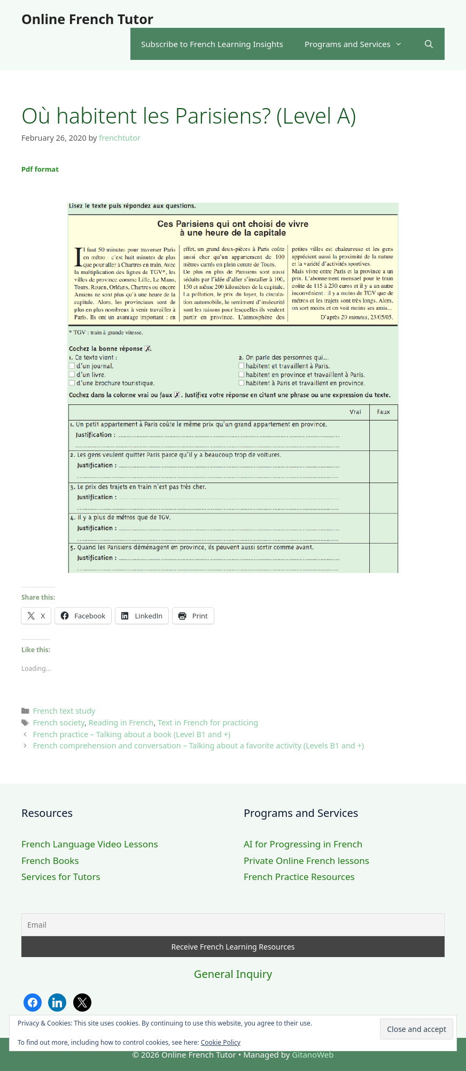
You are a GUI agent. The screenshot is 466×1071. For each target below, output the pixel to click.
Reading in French (121, 722)
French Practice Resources (299, 876)
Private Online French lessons (306, 860)
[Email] (233, 924)
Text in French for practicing (208, 722)
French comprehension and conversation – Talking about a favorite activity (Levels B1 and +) (198, 745)
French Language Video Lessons (89, 844)
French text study (64, 711)
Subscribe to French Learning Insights (212, 44)
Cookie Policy (220, 1042)
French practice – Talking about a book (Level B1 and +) (131, 734)
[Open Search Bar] (429, 44)
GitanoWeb (312, 1054)
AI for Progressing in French (303, 844)
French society (58, 722)
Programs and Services (359, 44)
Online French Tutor (87, 19)
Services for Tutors (60, 876)
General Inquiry (233, 974)
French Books (50, 860)
